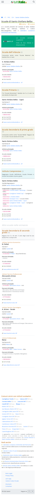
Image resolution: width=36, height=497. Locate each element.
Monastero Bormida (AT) (12, 426)
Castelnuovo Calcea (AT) (12, 424)
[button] (33, 2)
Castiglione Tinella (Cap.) (17, 193)
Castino (28, 426)
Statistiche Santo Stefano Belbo (12, 455)
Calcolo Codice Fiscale (12, 481)
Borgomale (18, 429)
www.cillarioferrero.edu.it (10, 365)
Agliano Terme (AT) (10, 419)
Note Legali (9, 473)
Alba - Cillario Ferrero (16, 349)
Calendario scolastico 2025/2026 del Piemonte (17, 445)
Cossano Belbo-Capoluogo (18, 190)
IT (5, 17)
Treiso (6, 429)
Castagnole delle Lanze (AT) (12, 411)
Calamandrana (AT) (10, 421)
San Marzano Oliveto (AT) (12, 409)
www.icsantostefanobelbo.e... (12, 82)
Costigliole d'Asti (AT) (11, 416)
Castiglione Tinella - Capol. (17, 203)
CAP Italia (8, 479)
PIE (9, 17)
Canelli (8, 249)
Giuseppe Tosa (14, 199)
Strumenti (8, 484)
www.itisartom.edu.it (9, 303)
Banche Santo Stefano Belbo (11, 465)
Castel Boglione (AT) (10, 431)
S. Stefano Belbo (14, 197)
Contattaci (9, 486)
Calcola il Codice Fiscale (10, 451)
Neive (8, 344)
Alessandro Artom (15, 285)
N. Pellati (12, 253)
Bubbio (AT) (8, 406)
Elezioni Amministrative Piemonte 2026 (16, 461)
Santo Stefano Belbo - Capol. (18, 200)
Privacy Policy (9, 475)
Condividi (31, 24)
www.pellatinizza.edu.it (10, 269)
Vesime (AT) (8, 414)
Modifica (22, 24)
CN (13, 17)
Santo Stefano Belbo (22, 17)
